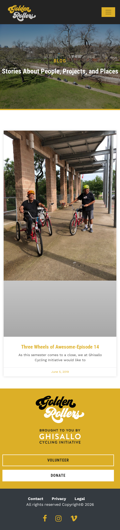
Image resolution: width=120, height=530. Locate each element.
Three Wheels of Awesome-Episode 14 (60, 347)
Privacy (59, 498)
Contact (35, 498)
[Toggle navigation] (108, 12)
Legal (80, 498)
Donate (58, 475)
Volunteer (58, 460)
